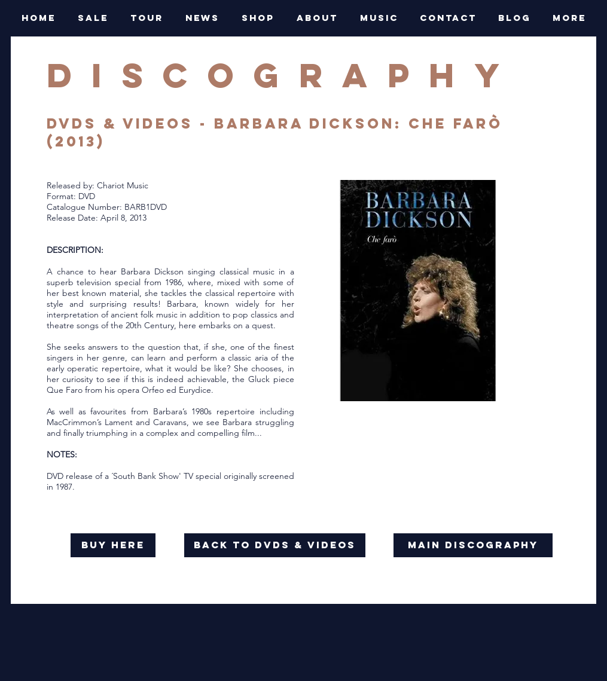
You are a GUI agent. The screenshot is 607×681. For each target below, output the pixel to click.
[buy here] (113, 545)
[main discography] (473, 545)
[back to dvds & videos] (274, 545)
